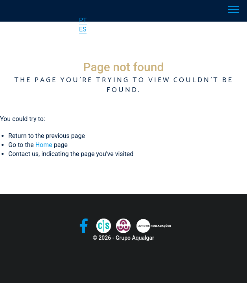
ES (83, 29)
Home (43, 145)
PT (83, 20)
